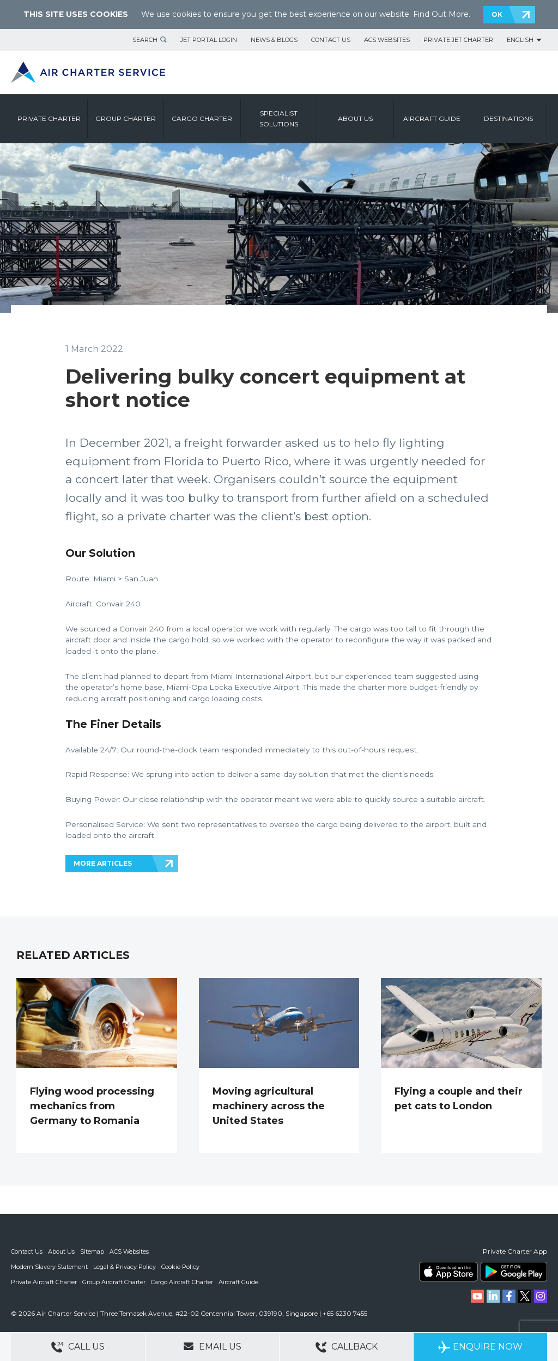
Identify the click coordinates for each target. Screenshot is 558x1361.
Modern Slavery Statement (49, 1267)
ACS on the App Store (448, 1271)
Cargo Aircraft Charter (182, 1282)
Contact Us (330, 40)
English (520, 40)
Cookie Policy (180, 1267)
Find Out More (441, 14)
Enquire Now (480, 1347)
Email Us (212, 1346)
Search (144, 40)
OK (497, 14)
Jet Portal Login (208, 40)
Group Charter (125, 118)
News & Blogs (274, 40)
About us (355, 118)
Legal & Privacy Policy (124, 1267)
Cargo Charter (202, 118)
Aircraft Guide (431, 118)
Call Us (78, 1347)
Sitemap (92, 1251)
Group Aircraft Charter (113, 1282)
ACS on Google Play (514, 1271)
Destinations (508, 118)
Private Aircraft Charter (44, 1282)
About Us (61, 1251)
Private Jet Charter (458, 40)
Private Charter (49, 118)
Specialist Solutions (278, 118)
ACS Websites (387, 40)
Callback (347, 1347)
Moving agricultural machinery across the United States (269, 1106)
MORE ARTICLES (103, 863)
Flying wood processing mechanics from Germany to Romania (92, 1106)
